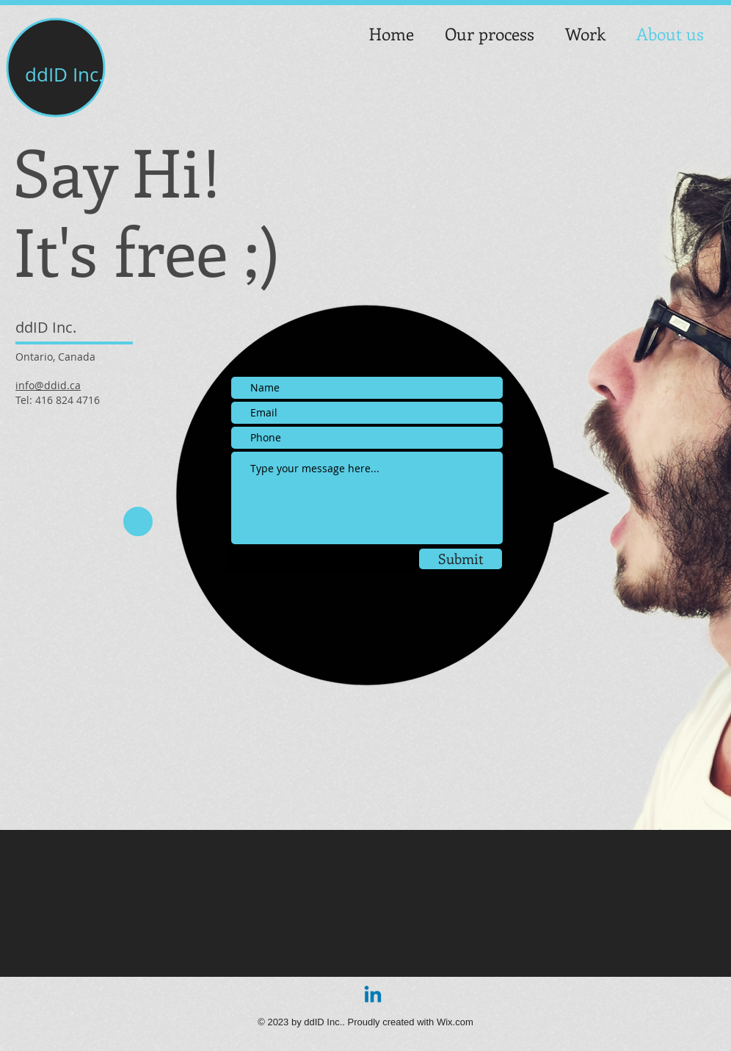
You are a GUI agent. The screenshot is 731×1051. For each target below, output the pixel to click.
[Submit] (460, 559)
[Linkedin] (373, 996)
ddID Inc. (64, 74)
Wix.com (455, 1021)
